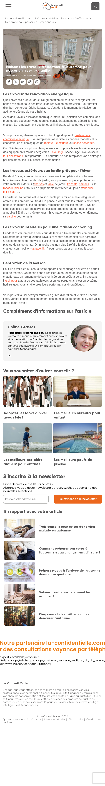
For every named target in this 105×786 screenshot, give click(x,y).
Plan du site (76, 719)
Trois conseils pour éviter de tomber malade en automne (67, 529)
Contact (36, 719)
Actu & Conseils (38, 18)
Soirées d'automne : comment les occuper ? (65, 594)
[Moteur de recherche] (95, 6)
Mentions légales (54, 719)
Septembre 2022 (13, 75)
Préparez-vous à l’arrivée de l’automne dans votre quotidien (69, 572)
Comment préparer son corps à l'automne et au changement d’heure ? (69, 550)
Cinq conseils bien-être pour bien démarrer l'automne (65, 616)
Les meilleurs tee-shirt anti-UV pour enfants (23, 462)
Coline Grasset (21, 327)
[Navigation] (17, 6)
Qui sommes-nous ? (15, 719)
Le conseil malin (15, 18)
